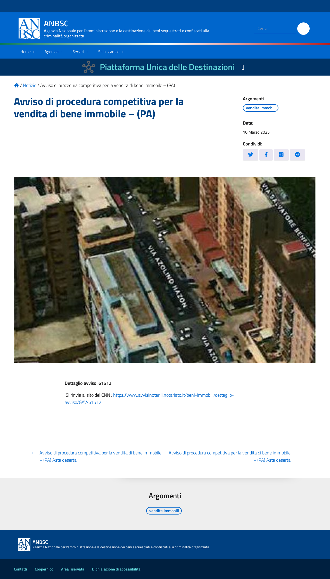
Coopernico (44, 569)
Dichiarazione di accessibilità (116, 569)
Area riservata (72, 569)
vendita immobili (261, 108)
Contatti (20, 569)
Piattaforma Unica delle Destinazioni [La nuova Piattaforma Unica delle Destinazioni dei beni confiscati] (167, 67)
